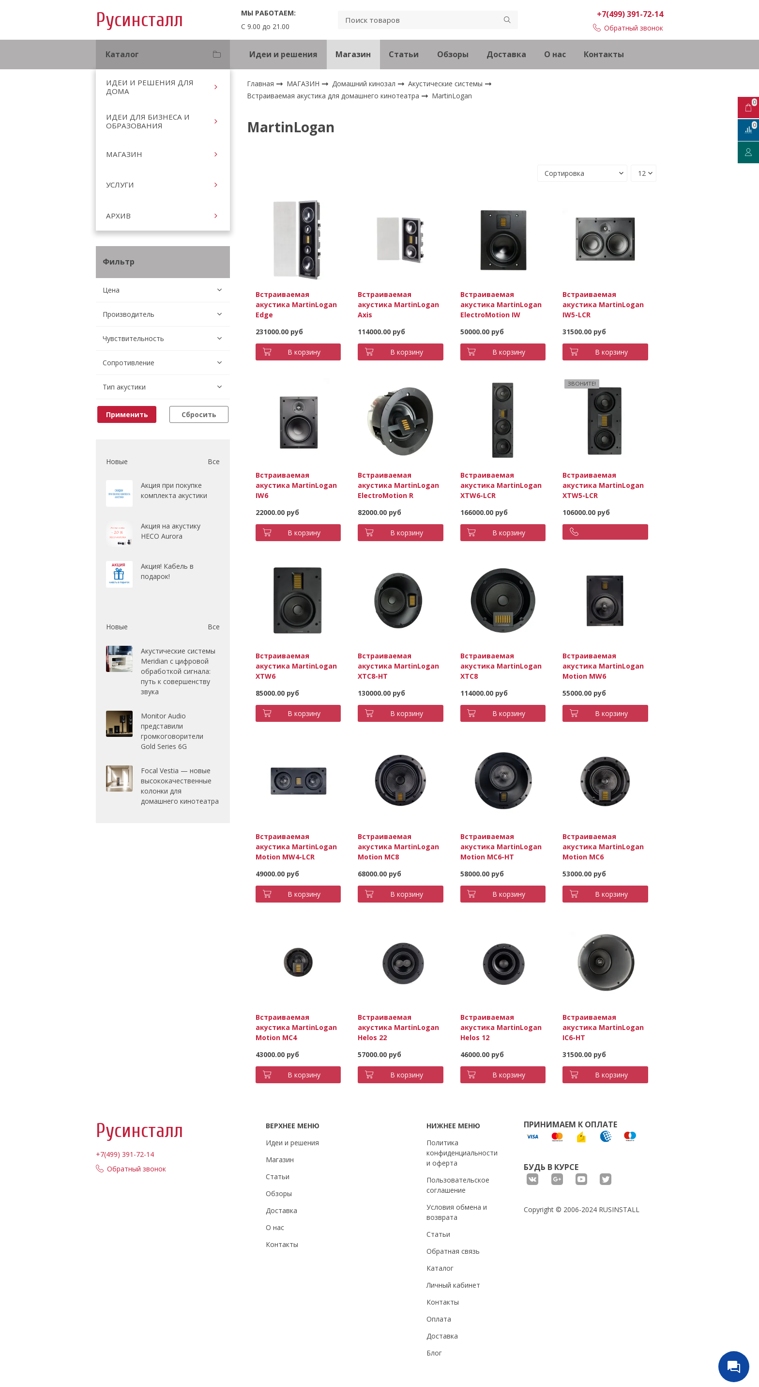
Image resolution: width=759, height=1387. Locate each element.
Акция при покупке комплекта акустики (174, 490)
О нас (555, 54)
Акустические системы (446, 83)
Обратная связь (453, 1251)
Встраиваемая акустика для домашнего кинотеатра (334, 95)
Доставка (506, 54)
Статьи (404, 54)
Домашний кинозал (364, 83)
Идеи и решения (283, 54)
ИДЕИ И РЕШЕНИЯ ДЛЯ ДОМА (150, 86)
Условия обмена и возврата (456, 1212)
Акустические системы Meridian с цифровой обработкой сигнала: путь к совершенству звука (178, 671)
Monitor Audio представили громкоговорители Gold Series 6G (172, 731)
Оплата (438, 1319)
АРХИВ (118, 215)
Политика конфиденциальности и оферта (462, 1153)
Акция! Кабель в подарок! (167, 571)
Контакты (604, 54)
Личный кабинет (453, 1285)
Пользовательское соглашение (457, 1185)
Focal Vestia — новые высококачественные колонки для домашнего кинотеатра (180, 786)
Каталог (440, 1268)
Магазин (353, 54)
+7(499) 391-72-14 (630, 14)
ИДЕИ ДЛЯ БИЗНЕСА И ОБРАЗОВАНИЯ (148, 121)
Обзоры (453, 54)
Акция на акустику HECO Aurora (170, 531)
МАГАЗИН (124, 154)
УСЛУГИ (120, 184)
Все (214, 461)
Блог (434, 1352)
